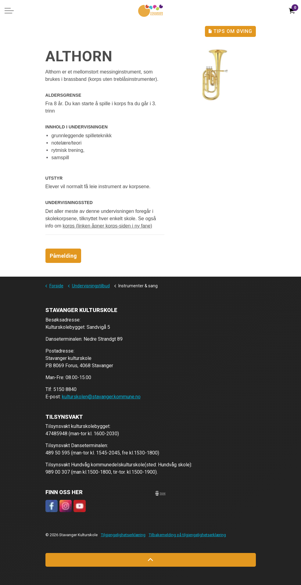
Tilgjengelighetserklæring (123, 535)
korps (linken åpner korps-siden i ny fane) (107, 225)
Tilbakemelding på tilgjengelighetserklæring (187, 535)
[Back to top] (150, 560)
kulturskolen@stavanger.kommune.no (101, 397)
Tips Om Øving (230, 31)
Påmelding (63, 256)
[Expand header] (9, 10)
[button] (160, 493)
